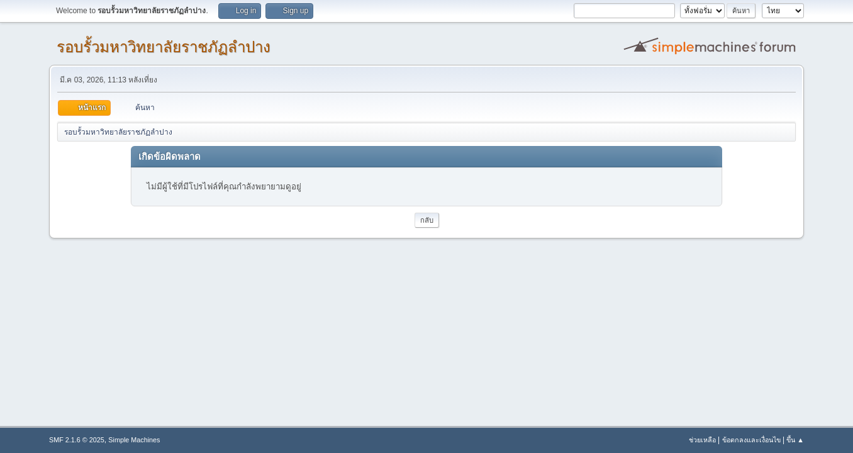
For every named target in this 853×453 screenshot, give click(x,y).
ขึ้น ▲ (795, 440)
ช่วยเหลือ (702, 440)
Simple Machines (134, 440)
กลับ (426, 220)
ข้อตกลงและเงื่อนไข (751, 440)
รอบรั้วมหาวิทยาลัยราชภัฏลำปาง (163, 46)
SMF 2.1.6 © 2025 (76, 440)
